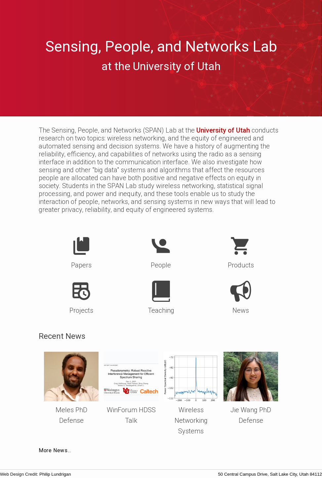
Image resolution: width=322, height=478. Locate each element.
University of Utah (223, 130)
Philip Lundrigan (55, 474)
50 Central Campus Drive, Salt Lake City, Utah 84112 (270, 474)
